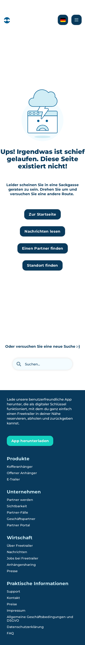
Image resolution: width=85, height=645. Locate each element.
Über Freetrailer (20, 546)
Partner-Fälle (17, 512)
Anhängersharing (21, 565)
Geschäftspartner (21, 519)
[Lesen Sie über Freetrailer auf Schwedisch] (63, 20)
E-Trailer (13, 479)
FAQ (10, 633)
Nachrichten (17, 552)
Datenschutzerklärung (25, 627)
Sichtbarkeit (17, 506)
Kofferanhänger (20, 467)
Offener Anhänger (22, 473)
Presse (12, 571)
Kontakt (13, 598)
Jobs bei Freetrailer (22, 558)
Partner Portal (18, 525)
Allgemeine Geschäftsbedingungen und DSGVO (40, 619)
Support (13, 591)
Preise (12, 604)
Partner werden (20, 500)
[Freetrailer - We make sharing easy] (18, 23)
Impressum (16, 610)
